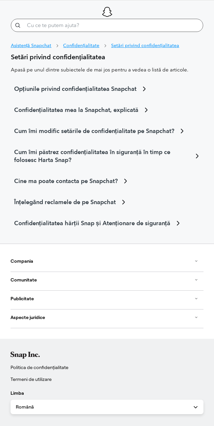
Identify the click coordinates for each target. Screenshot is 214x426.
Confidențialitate (81, 45)
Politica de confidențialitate (39, 367)
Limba (17, 393)
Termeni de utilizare (31, 379)
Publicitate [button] (104, 298)
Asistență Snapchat (31, 45)
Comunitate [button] (104, 279)
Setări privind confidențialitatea (145, 45)
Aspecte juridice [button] (104, 317)
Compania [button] (104, 261)
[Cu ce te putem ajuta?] (107, 25)
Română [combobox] (107, 407)
